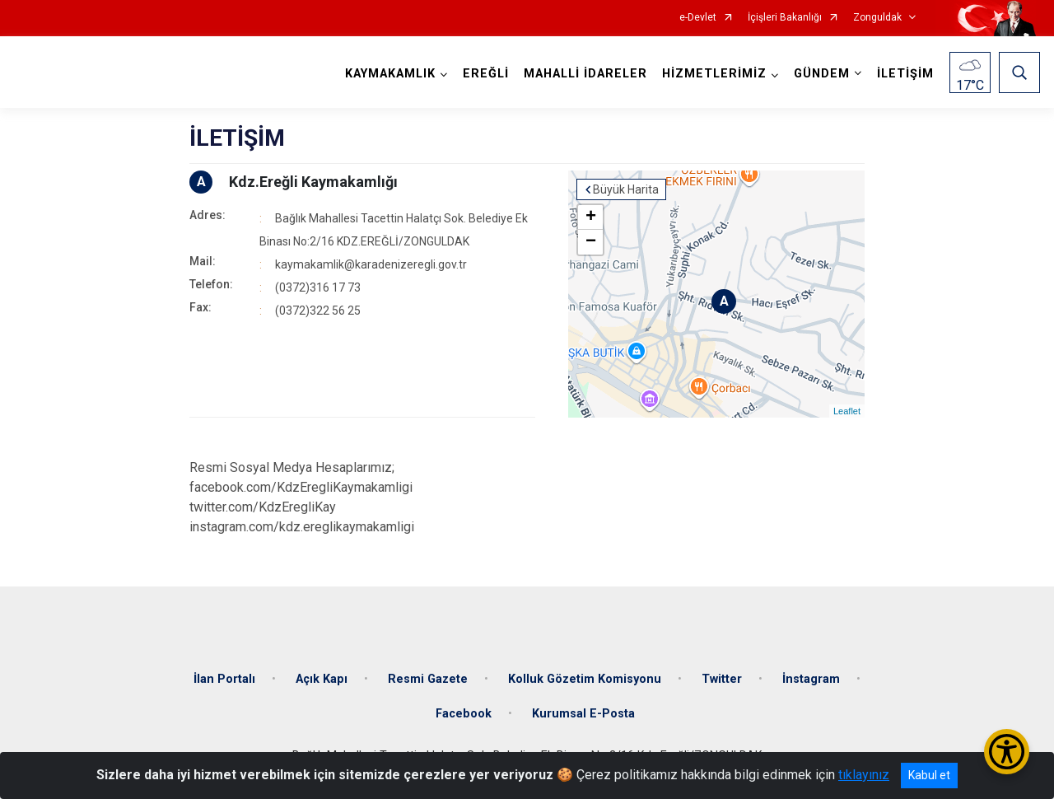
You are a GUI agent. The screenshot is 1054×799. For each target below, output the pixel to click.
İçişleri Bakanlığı (785, 17)
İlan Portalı (224, 679)
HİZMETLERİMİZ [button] (714, 74)
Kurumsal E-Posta (583, 714)
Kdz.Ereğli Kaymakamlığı (313, 181)
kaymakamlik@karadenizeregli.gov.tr (371, 264)
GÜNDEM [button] (822, 74)
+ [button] (590, 217)
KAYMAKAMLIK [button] (390, 74)
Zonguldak (877, 17)
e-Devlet (697, 17)
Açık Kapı (321, 679)
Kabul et (929, 775)
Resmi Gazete (428, 679)
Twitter (722, 679)
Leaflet (846, 411)
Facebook (464, 714)
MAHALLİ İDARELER (585, 74)
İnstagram (811, 679)
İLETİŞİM (905, 74)
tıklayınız (863, 775)
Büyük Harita (626, 189)
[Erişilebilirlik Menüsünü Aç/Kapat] (1006, 751)
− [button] (590, 242)
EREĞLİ (486, 74)
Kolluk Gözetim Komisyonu (584, 679)
